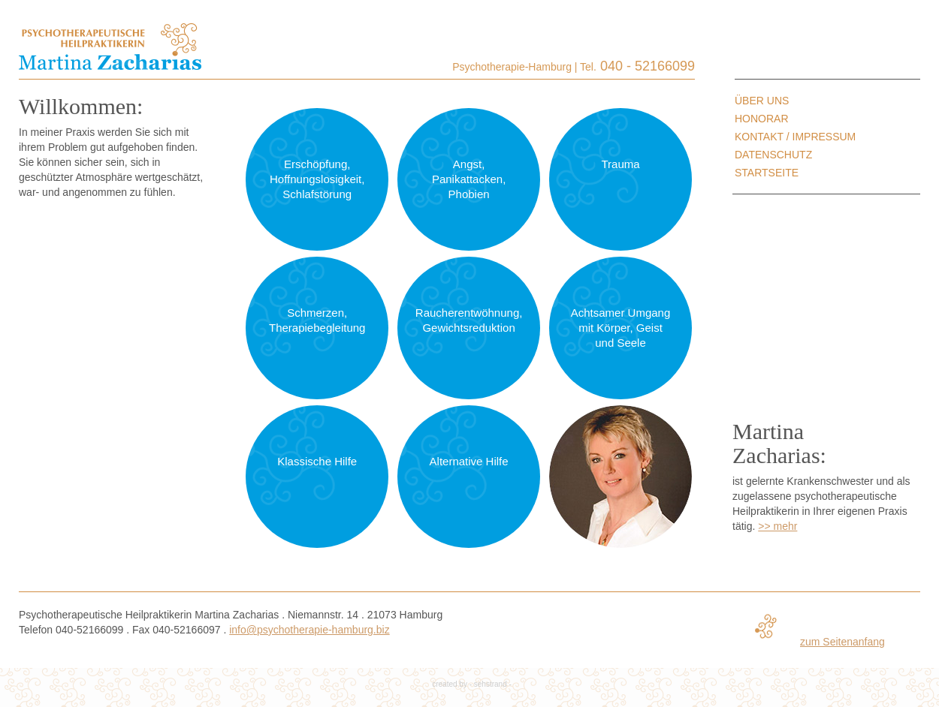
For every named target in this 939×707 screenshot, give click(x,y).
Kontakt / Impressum (795, 137)
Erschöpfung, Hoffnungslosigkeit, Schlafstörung (317, 179)
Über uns (762, 101)
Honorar (762, 119)
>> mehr (777, 526)
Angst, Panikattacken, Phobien (469, 179)
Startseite (767, 173)
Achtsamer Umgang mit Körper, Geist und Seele (621, 327)
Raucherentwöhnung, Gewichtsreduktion (469, 320)
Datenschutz (773, 155)
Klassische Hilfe (317, 461)
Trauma (620, 164)
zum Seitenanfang (842, 642)
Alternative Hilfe (469, 461)
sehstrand (490, 684)
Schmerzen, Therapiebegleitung (317, 320)
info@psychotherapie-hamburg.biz (309, 630)
